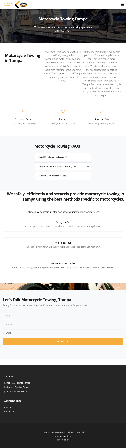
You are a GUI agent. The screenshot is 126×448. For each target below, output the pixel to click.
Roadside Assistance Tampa (17, 382)
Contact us (9, 411)
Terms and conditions (63, 436)
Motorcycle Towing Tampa (16, 387)
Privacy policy (63, 439)
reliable (92, 80)
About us (8, 407)
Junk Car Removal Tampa (15, 391)
